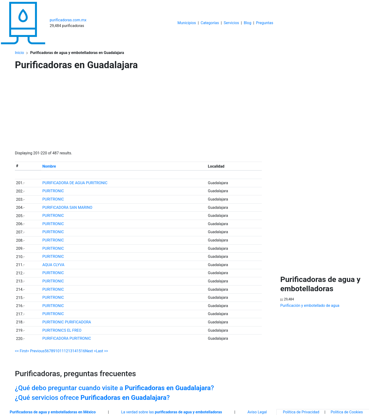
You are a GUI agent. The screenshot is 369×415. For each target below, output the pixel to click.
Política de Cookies (347, 412)
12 (66, 351)
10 (57, 351)
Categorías (210, 23)
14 (74, 351)
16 (83, 351)
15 (79, 351)
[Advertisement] (138, 111)
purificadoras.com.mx (68, 20)
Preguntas (264, 23)
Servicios (231, 23)
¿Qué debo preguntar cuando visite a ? (114, 388)
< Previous (36, 351)
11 (62, 351)
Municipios (187, 23)
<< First (21, 351)
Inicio (19, 52)
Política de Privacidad (301, 412)
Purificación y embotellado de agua (309, 305)
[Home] (23, 23)
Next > (90, 351)
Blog (247, 23)
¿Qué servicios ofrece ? (92, 398)
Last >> (102, 351)
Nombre (49, 166)
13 (70, 351)
